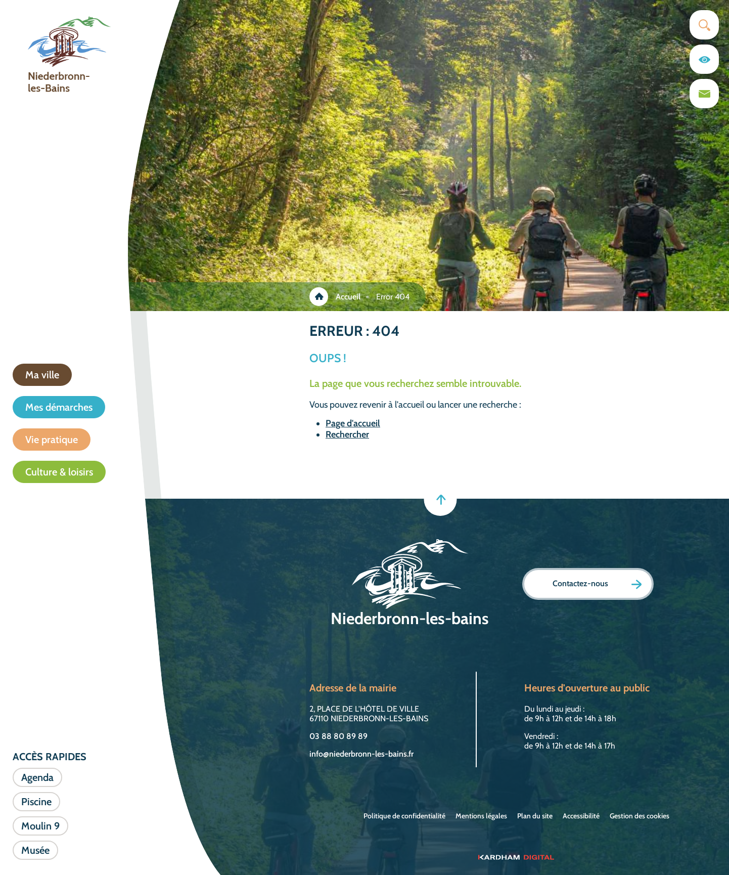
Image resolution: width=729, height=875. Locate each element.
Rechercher (347, 434)
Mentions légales (481, 815)
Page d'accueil (353, 423)
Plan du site (535, 815)
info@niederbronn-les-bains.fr (361, 754)
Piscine (36, 802)
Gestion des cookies (639, 815)
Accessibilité (581, 815)
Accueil (348, 296)
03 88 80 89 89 (338, 736)
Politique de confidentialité (404, 815)
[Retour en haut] (440, 499)
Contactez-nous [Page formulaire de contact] (597, 584)
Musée (35, 850)
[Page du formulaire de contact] (704, 93)
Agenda (37, 777)
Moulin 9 (40, 826)
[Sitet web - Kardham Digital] (516, 856)
